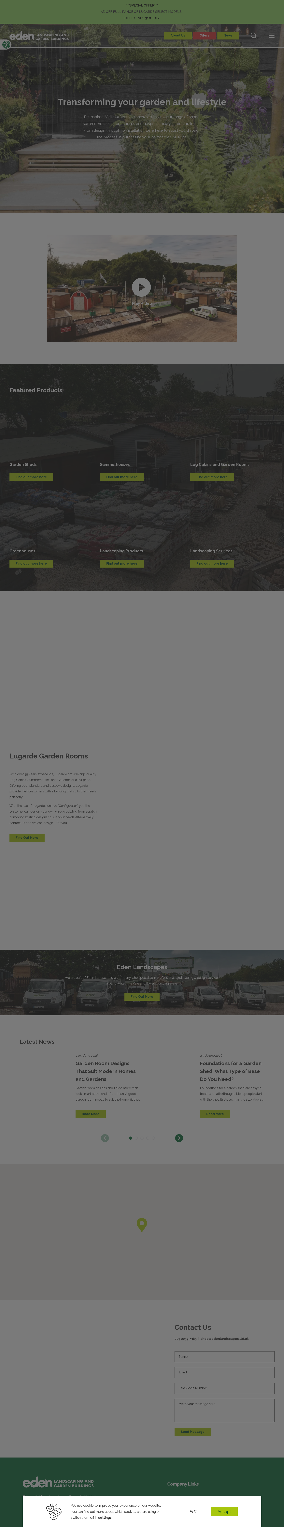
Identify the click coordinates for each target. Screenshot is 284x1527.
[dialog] (142, 763)
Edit (193, 1511)
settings (105, 1517)
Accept (224, 1511)
